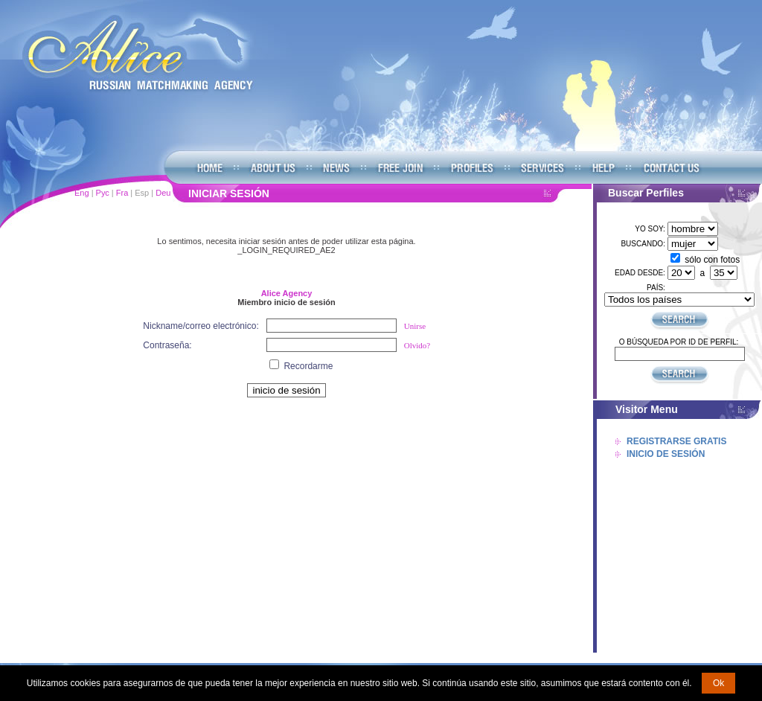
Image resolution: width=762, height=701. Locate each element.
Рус (102, 192)
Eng (81, 192)
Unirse (415, 325)
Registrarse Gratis (676, 441)
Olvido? (417, 345)
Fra (122, 192)
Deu (163, 192)
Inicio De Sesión (666, 454)
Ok (718, 683)
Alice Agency (287, 293)
